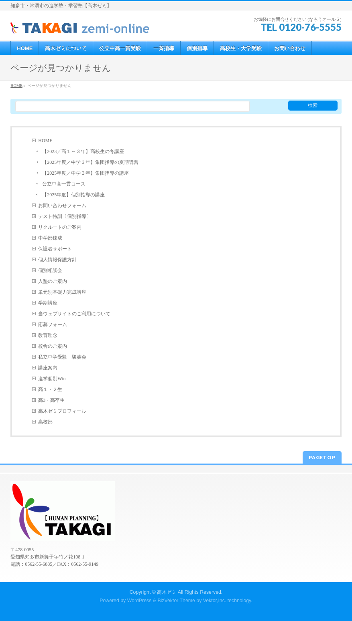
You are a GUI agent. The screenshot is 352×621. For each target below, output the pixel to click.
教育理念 (47, 335)
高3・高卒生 (51, 400)
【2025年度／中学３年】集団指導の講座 (85, 173)
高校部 (45, 422)
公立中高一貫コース (63, 184)
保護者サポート (55, 249)
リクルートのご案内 (59, 227)
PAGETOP (322, 457)
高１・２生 (50, 389)
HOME (45, 140)
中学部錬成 (50, 238)
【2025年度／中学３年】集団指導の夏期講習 (90, 162)
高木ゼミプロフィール (62, 411)
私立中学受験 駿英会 (62, 357)
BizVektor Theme (176, 600)
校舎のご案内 (52, 346)
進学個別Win (51, 378)
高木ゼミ (166, 592)
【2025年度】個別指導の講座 (73, 195)
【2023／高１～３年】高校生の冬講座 (83, 151)
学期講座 (47, 303)
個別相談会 (50, 270)
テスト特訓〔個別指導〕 (64, 216)
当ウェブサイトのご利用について (74, 314)
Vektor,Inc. (214, 600)
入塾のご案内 (52, 281)
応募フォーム (52, 324)
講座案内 (47, 368)
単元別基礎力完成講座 (62, 292)
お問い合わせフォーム (62, 205)
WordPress (139, 600)
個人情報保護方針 (57, 259)
